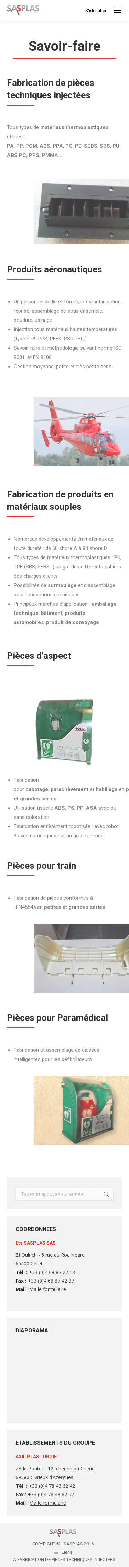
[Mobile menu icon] (117, 10)
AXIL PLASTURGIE (36, 1456)
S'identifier (95, 10)
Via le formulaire (48, 1289)
